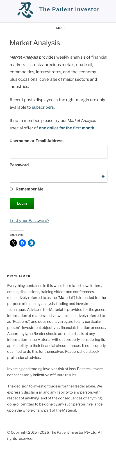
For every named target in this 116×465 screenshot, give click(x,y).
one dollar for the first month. (67, 128)
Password (19, 165)
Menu (58, 28)
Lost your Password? (29, 220)
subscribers (43, 107)
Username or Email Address (37, 141)
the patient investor (69, 9)
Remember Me (26, 189)
